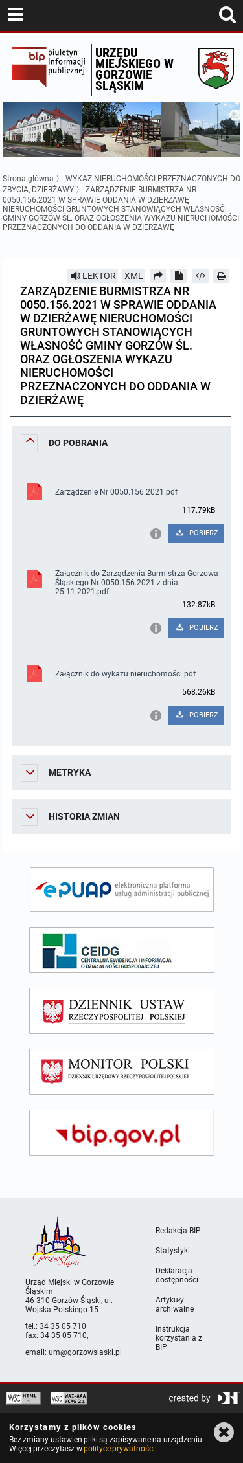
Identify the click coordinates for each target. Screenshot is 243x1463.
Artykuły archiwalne (175, 1304)
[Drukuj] (221, 276)
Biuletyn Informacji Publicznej (48, 70)
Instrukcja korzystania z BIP (179, 1338)
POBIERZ (196, 533)
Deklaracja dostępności (177, 1275)
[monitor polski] (121, 1072)
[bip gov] (121, 1133)
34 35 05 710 (63, 1326)
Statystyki (173, 1250)
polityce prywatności (119, 1448)
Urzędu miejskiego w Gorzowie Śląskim (134, 69)
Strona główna (28, 178)
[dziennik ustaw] (121, 1011)
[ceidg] (121, 950)
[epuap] (122, 889)
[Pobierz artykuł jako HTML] (200, 276)
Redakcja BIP (178, 1230)
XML (133, 276)
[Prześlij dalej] (158, 276)
